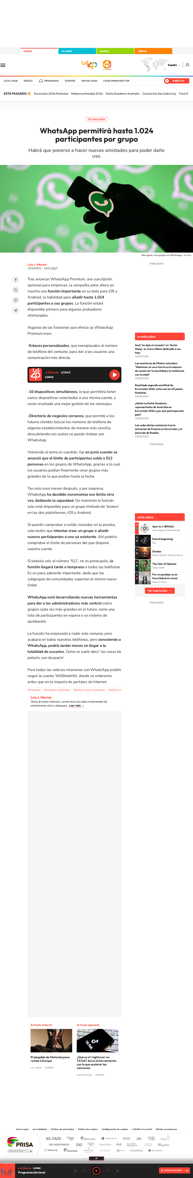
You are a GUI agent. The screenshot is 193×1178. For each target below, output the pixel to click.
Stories (119, 1089)
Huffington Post (58, 1143)
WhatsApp (15, 300)
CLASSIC (67, 51)
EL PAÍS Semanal (133, 1143)
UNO (79, 1143)
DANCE (104, 51)
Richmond (51, 1149)
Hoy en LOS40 (89, 80)
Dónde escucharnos (166, 1129)
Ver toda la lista (157, 590)
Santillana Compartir (109, 1138)
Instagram (74, 1089)
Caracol (163, 1138)
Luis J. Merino (37, 264)
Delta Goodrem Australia (122, 93)
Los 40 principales (71, 1138)
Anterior (75, 1171)
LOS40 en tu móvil (142, 1129)
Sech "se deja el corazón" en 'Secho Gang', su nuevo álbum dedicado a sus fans (158, 348)
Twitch (112, 1089)
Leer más (75, 705)
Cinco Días (104, 1143)
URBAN (142, 51)
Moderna (70, 1149)
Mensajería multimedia (57, 690)
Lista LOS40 (11, 80)
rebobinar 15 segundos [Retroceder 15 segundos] (84, 1171)
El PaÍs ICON (104, 1149)
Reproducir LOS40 (114, 374)
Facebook (15, 279)
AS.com (137, 1138)
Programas (51, 80)
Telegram (15, 310)
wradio (90, 1143)
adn (150, 1138)
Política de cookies (88, 1129)
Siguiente (117, 1171)
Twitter (15, 290)
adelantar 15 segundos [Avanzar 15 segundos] (108, 1171)
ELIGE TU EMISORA (173, 1170)
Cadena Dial (119, 1143)
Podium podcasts (88, 1149)
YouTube (89, 1089)
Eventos (70, 80)
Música (28, 80)
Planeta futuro (146, 1143)
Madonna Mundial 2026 (87, 93)
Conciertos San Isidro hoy (159, 93)
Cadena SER (125, 1138)
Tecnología (96, 119)
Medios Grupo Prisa (19, 1151)
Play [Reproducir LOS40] (96, 1171)
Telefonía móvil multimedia (89, 690)
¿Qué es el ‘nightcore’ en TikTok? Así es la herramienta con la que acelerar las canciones (96, 1062)
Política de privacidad (62, 1129)
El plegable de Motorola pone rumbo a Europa (50, 1059)
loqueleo (136, 1149)
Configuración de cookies (115, 1129)
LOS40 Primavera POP (116, 80)
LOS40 (28, 51)
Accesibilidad (40, 1129)
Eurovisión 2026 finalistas (51, 93)
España (172, 65)
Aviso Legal (22, 1129)
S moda (120, 1149)
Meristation (154, 1149)
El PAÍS (53, 1138)
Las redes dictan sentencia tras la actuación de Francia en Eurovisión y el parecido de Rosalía (158, 429)
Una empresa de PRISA (20, 1141)
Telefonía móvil (117, 690)
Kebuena (160, 1143)
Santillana (89, 1138)
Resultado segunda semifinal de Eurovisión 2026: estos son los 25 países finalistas (159, 388)
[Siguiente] (187, 93)
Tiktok (81, 1089)
